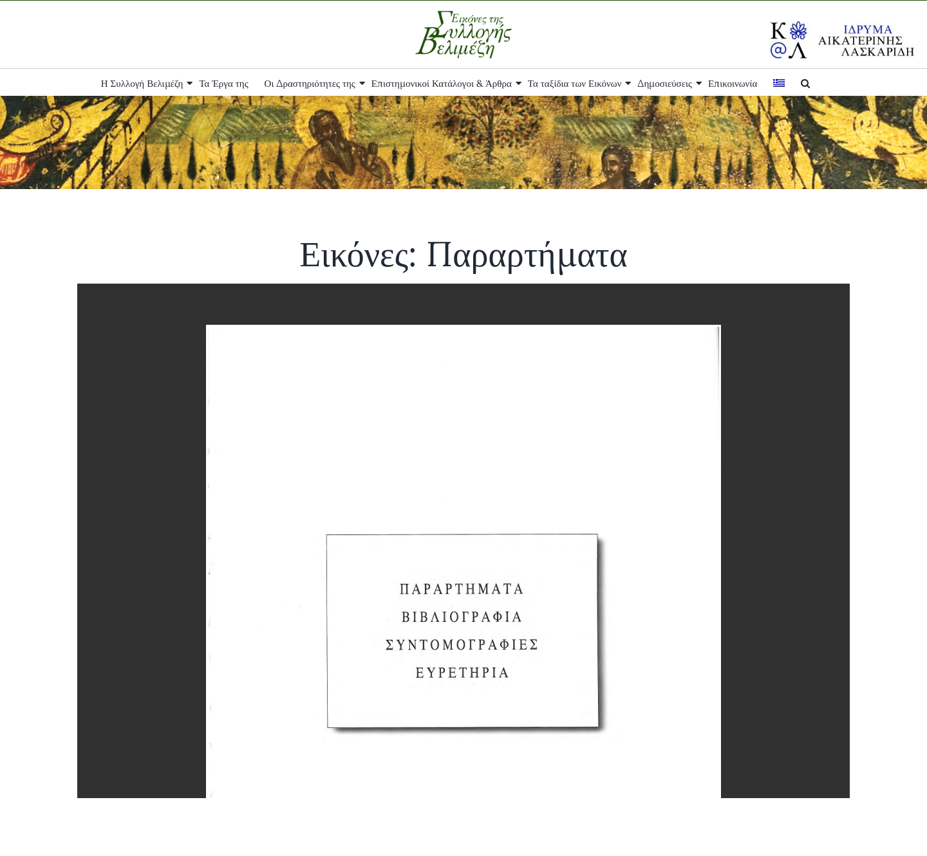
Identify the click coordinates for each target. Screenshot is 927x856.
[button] (805, 82)
